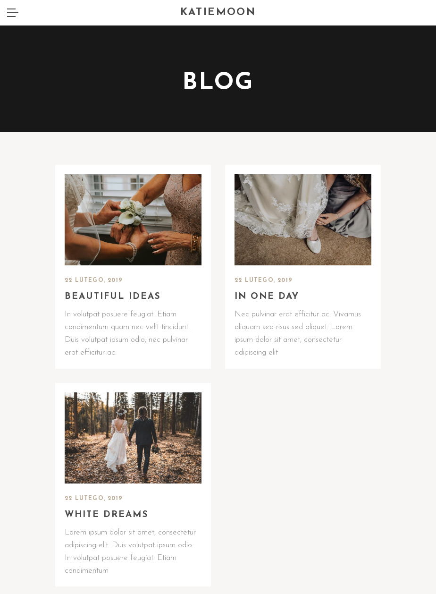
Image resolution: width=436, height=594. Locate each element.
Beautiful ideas (113, 296)
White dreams (107, 514)
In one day (267, 296)
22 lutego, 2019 (94, 280)
